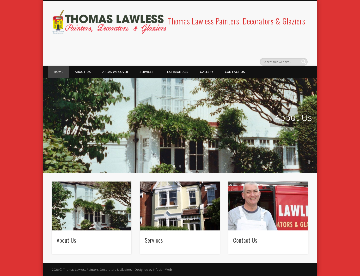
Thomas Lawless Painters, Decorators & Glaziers (236, 21)
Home (58, 72)
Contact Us (235, 72)
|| (309, 162)
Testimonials (176, 72)
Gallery (206, 72)
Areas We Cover (115, 72)
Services (146, 72)
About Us (83, 72)
